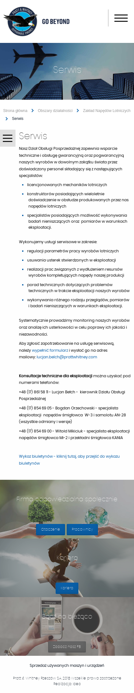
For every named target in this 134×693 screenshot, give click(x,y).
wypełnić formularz (50, 350)
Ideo (77, 684)
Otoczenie (50, 529)
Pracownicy (82, 529)
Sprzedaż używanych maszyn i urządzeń (73, 665)
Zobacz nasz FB (69, 649)
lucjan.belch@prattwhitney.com (67, 357)
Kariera (69, 590)
